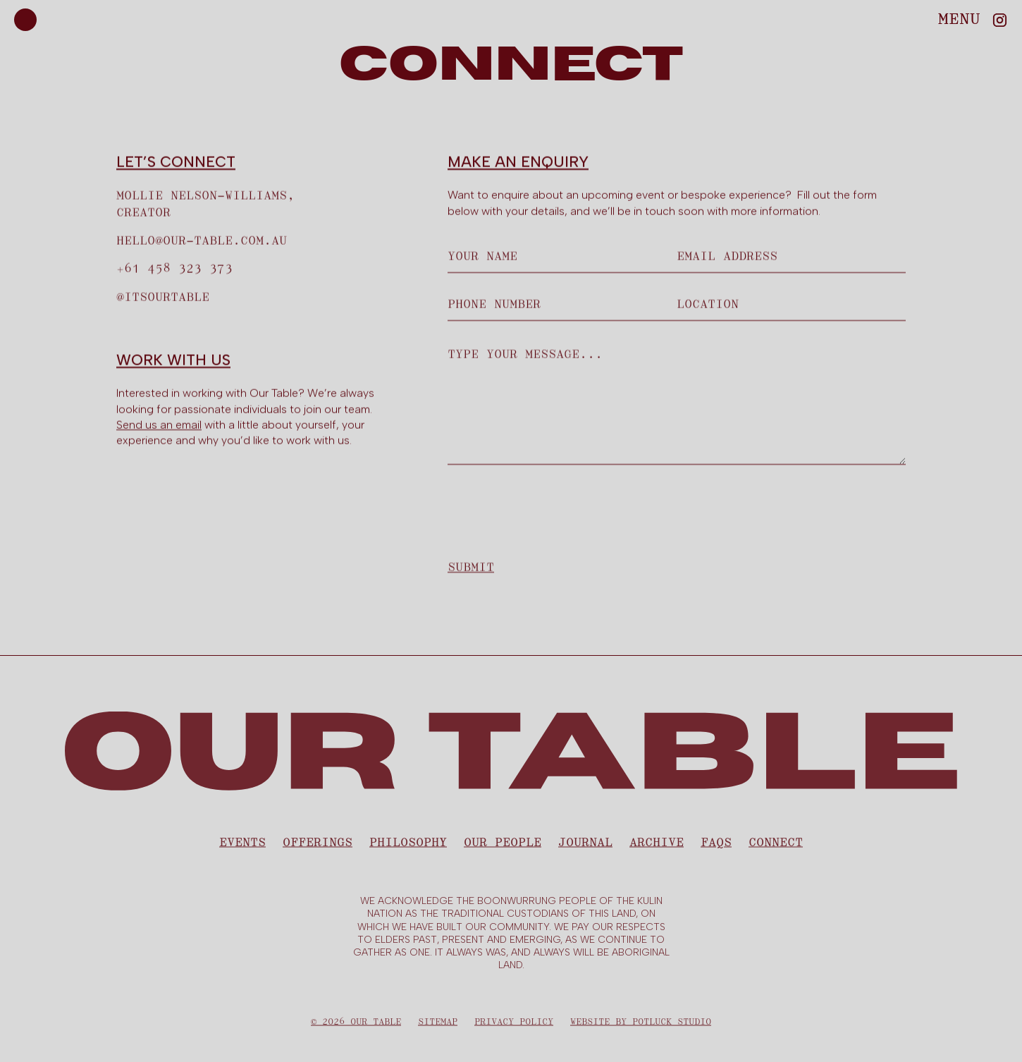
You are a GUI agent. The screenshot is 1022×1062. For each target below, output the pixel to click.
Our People (502, 847)
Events (242, 847)
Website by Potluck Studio (640, 1027)
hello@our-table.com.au (201, 241)
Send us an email (159, 425)
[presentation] (555, 509)
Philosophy (408, 847)
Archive (656, 847)
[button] (959, 19)
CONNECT (776, 847)
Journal (585, 847)
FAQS (716, 847)
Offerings (317, 847)
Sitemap (437, 1027)
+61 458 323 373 (174, 269)
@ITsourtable (162, 297)
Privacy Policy (513, 1027)
